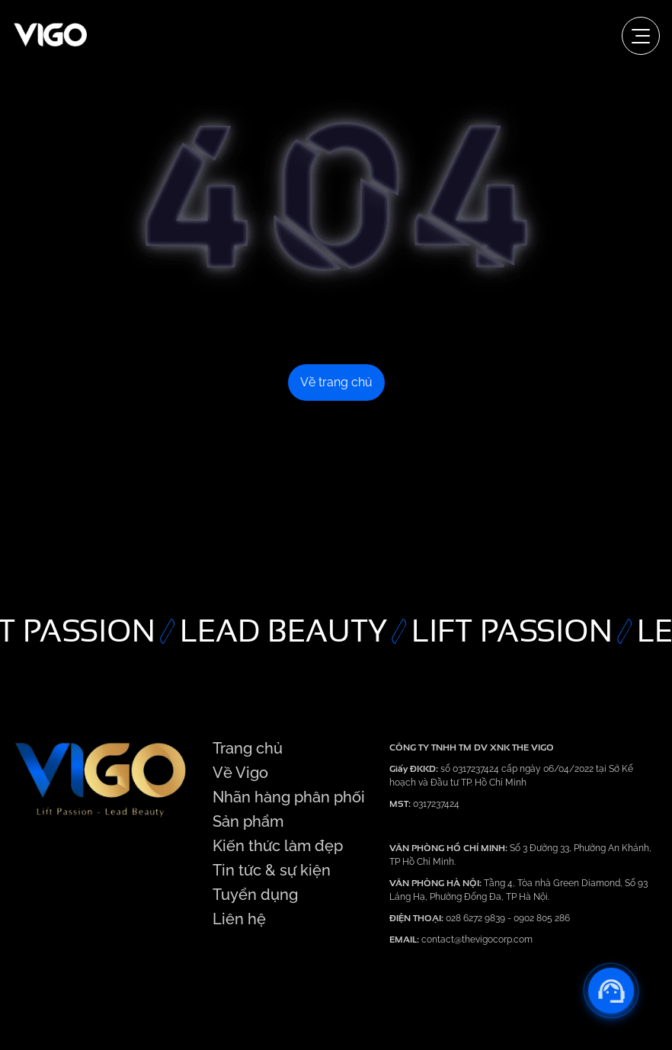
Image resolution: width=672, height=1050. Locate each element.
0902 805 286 (542, 918)
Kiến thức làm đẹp (278, 846)
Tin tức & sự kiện (272, 870)
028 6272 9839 (476, 918)
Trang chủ (248, 748)
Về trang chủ (336, 382)
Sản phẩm (248, 821)
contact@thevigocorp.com (476, 939)
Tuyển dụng (255, 894)
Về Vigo (240, 772)
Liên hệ (239, 919)
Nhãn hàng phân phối (289, 797)
